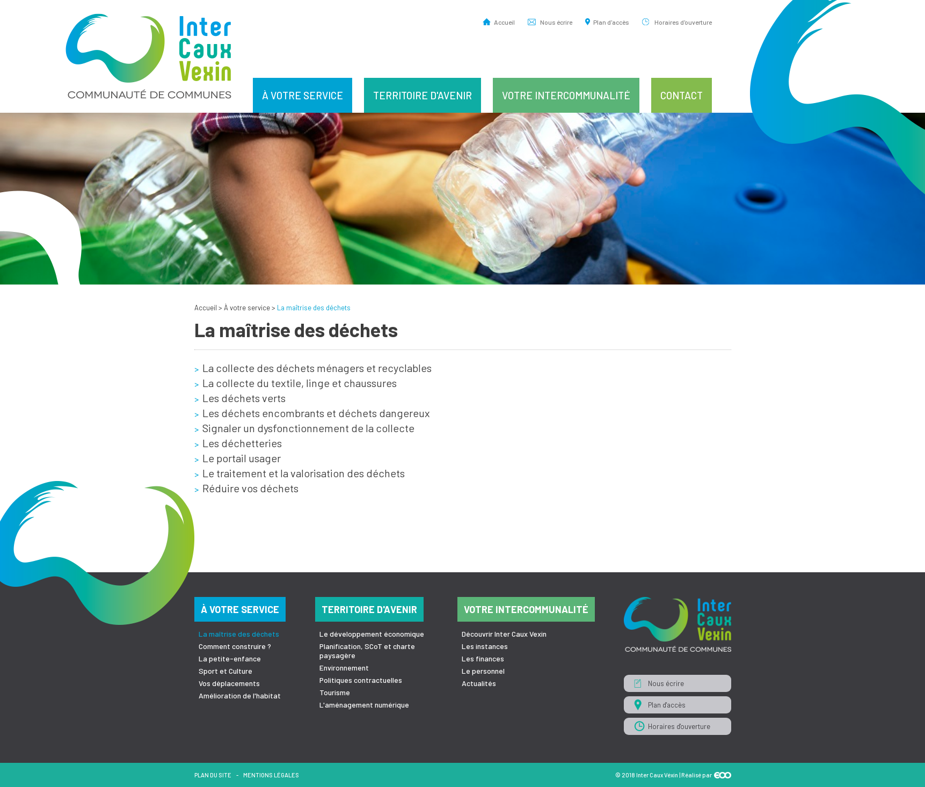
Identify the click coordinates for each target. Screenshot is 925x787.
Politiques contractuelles (360, 679)
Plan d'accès (611, 21)
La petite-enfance (230, 658)
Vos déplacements (229, 683)
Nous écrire (556, 21)
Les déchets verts (244, 397)
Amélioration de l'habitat (240, 695)
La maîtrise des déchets (239, 633)
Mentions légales (271, 774)
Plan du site (212, 774)
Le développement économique (371, 633)
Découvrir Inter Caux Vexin (504, 633)
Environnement (344, 667)
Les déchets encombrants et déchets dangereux (316, 412)
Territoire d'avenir (422, 95)
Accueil (504, 21)
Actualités (479, 683)
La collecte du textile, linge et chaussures (299, 382)
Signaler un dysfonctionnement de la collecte (308, 427)
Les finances (483, 658)
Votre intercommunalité (566, 95)
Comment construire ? (235, 646)
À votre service (302, 95)
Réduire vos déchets (250, 488)
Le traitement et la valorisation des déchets (303, 473)
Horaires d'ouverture (683, 21)
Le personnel (483, 670)
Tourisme (334, 692)
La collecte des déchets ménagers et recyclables (317, 367)
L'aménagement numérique (364, 704)
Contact (681, 95)
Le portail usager (241, 457)
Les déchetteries (242, 442)
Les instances (485, 646)
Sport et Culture (225, 670)
